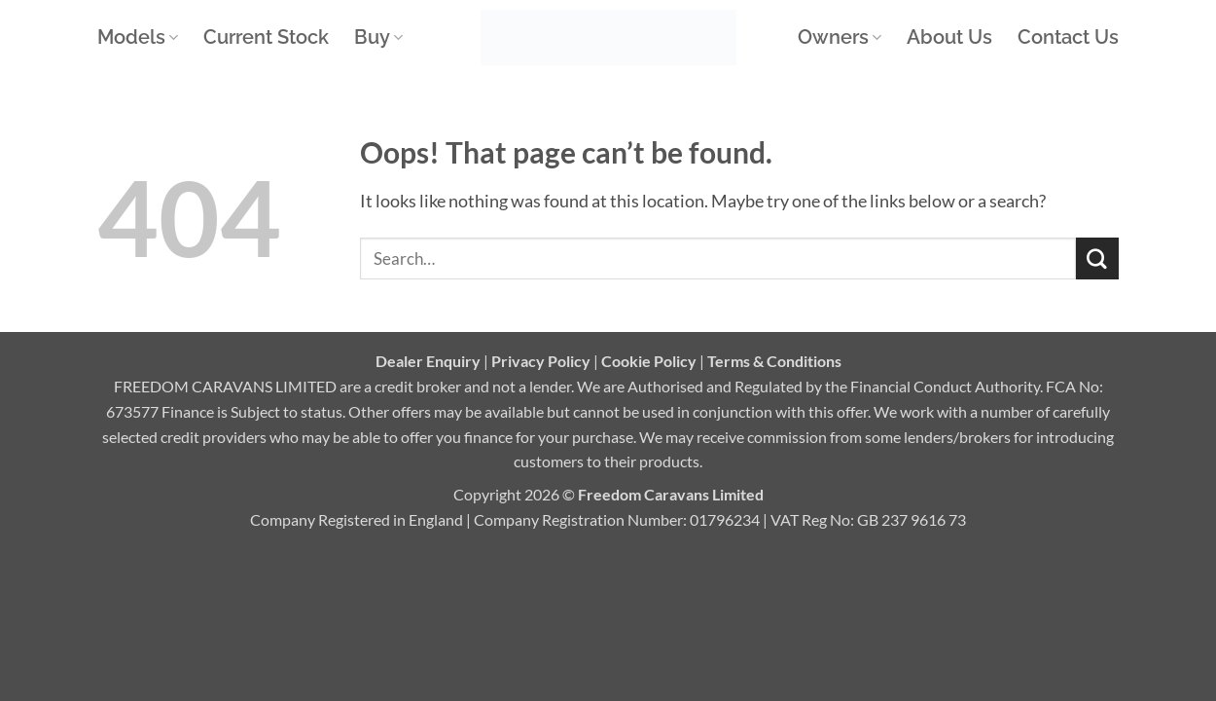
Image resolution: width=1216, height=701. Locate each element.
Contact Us (1068, 37)
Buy (378, 37)
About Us (949, 37)
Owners (839, 37)
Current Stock (266, 37)
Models (137, 37)
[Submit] (1097, 259)
